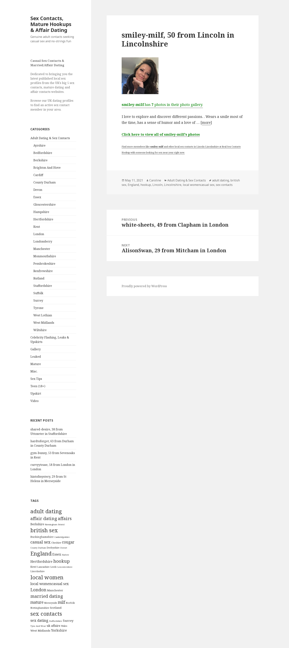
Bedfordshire (42, 153)
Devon (37, 190)
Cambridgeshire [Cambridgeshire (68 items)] (61, 537)
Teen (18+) (37, 386)
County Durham (44, 182)
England (133, 185)
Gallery (35, 349)
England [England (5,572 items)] (41, 553)
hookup (145, 185)
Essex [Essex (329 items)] (56, 554)
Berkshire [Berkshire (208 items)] (37, 524)
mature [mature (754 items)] (36, 602)
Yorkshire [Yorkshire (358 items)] (59, 630)
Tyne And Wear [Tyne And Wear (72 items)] (38, 626)
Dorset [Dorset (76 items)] (63, 547)
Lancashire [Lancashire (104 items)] (43, 566)
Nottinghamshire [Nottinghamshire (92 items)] (39, 607)
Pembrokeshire (44, 264)
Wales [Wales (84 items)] (64, 625)
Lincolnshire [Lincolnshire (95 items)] (37, 571)
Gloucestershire (44, 204)
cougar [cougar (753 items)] (68, 542)
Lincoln (157, 185)
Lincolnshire (172, 185)
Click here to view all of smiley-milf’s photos (161, 134)
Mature (35, 364)
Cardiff (38, 175)
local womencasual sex (198, 185)
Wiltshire (40, 330)
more (206, 122)
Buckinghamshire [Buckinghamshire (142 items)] (42, 537)
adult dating (220, 180)
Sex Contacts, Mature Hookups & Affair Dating (50, 24)
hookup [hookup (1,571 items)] (61, 561)
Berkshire (40, 160)
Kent (36, 227)
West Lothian (42, 315)
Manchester (41, 249)
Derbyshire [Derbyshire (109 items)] (53, 547)
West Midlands (43, 323)
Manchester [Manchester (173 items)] (55, 590)
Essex (37, 197)
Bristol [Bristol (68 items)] (61, 524)
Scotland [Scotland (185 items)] (56, 607)
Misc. (34, 371)
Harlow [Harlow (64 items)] (65, 555)
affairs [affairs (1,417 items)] (65, 518)
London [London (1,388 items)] (38, 590)
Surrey (38, 300)
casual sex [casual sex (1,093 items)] (40, 542)
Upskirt (35, 393)
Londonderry (42, 241)
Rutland (38, 278)
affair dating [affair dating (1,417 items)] (43, 518)
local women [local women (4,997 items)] (46, 577)
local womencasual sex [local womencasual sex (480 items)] (49, 583)
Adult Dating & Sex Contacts (50, 138)
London (38, 234)
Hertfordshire (43, 219)
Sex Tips (36, 379)
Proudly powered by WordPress (144, 286)
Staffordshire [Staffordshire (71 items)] (55, 621)
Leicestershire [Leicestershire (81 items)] (64, 567)
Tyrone (38, 308)
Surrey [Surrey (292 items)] (68, 620)
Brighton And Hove (47, 168)
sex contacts (224, 185)
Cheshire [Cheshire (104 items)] (56, 542)
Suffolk (38, 293)
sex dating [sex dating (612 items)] (39, 620)
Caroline (155, 180)
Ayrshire (39, 145)
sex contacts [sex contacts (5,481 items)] (46, 613)
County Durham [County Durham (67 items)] (38, 547)
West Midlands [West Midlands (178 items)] (40, 630)
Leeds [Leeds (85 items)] (53, 566)
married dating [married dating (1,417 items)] (46, 596)
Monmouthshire (44, 256)
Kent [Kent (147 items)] (33, 566)
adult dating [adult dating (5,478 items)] (46, 511)
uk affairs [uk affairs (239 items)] (53, 626)
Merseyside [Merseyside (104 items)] (50, 602)
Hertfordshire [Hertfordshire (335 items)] (41, 561)
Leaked (35, 357)
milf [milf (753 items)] (61, 602)
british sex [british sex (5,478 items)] (44, 530)
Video (34, 401)
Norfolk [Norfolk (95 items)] (70, 602)
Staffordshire (42, 286)
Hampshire (41, 212)
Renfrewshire (43, 271)
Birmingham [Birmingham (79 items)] (51, 524)
